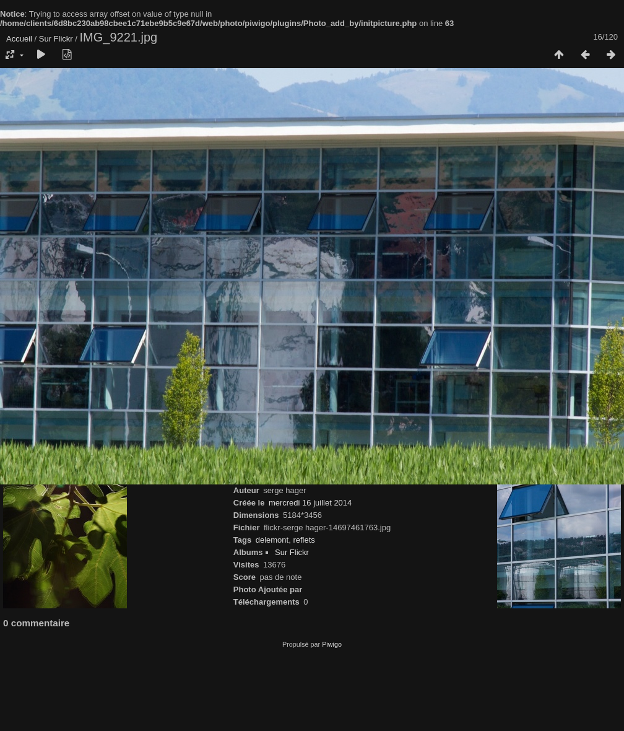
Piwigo (332, 644)
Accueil (19, 38)
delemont (272, 540)
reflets (303, 540)
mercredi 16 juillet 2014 (310, 502)
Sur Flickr (56, 38)
